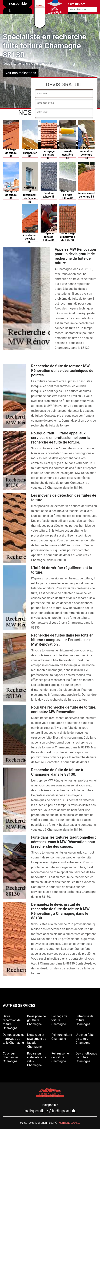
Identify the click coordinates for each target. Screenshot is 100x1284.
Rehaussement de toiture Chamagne (62, 1057)
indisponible (17, 13)
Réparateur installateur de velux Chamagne (36, 1059)
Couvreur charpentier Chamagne (10, 1057)
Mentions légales (69, 1123)
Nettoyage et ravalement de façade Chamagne (36, 1040)
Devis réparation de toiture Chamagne (12, 1022)
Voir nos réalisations (20, 73)
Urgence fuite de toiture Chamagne (85, 1038)
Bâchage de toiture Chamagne (59, 1020)
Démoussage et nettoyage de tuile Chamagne (13, 1038)
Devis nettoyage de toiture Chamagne (86, 1057)
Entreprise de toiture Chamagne (84, 1020)
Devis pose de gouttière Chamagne (36, 1020)
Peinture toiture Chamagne (62, 1037)
